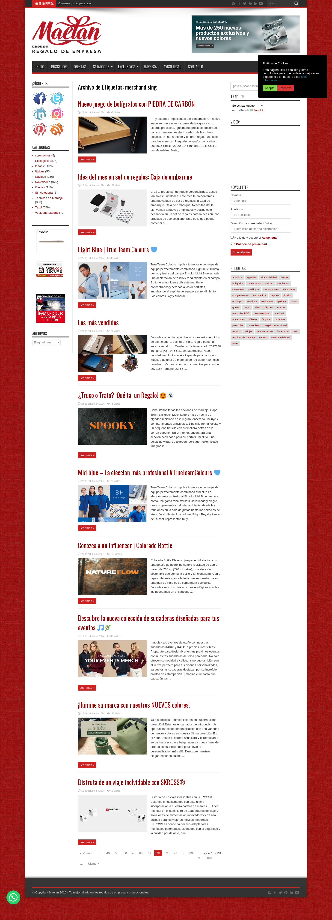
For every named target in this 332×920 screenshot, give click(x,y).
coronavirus (42, 155)
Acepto (270, 88)
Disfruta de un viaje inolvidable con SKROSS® (131, 782)
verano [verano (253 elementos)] (263, 337)
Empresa (150, 66)
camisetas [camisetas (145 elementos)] (283, 283)
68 (140, 853)
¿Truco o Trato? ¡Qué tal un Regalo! (126, 395)
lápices (39, 171)
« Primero (86, 853)
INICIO (40, 66)
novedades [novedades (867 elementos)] (238, 319)
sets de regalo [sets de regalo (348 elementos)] (265, 331)
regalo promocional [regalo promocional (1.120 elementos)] (276, 325)
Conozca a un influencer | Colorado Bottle (125, 545)
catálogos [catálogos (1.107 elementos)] (253, 289)
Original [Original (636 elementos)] (266, 319)
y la (233, 244)
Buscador (59, 66)
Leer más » (87, 159)
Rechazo (285, 88)
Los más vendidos (98, 322)
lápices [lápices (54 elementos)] (269, 307)
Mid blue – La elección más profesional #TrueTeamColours (149, 472)
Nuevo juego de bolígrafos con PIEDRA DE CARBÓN (136, 103)
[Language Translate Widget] (247, 105)
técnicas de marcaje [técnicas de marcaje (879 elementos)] (243, 337)
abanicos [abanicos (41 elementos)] (237, 277)
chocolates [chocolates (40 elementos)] (289, 289)
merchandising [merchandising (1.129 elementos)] (262, 313)
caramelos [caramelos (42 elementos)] (238, 289)
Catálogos (103, 66)
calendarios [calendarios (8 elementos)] (254, 283)
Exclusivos (128, 66)
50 (116, 853)
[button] (13, 897)
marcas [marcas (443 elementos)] (281, 307)
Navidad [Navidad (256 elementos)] (279, 313)
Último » (93, 863)
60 (125, 853)
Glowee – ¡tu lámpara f (72, 3)
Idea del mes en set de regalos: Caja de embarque (135, 176)
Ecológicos (42, 160)
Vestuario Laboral (46, 212)
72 (175, 853)
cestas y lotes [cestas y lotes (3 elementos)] (271, 289)
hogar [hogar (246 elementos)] (247, 307)
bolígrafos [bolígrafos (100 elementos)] (237, 283)
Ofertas (80, 66)
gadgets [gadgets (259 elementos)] (281, 301)
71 (166, 853)
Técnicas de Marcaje (49, 198)
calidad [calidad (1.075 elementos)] (269, 283)
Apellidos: (237, 209)
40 (108, 853)
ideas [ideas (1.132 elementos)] (258, 307)
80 (191, 853)
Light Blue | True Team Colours (117, 249)
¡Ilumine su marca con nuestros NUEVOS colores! (134, 705)
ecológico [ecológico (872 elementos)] (237, 301)
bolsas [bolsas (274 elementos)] (284, 277)
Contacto (195, 66)
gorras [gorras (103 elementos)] (236, 307)
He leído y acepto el (248, 237)
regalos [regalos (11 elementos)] (236, 331)
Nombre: (236, 195)
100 (209, 858)
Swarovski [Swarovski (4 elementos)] (282, 331)
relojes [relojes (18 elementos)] (248, 331)
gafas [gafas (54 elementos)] (294, 301)
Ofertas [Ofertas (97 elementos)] (253, 319)
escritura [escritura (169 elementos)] (252, 301)
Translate (254, 110)
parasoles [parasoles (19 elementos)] (237, 325)
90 (199, 858)
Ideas (38, 166)
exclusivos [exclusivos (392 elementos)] (267, 301)
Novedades (42, 182)
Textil (38, 207)
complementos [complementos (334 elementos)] (240, 295)
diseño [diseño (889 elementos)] (287, 295)
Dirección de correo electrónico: (252, 223)
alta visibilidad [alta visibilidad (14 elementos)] (269, 277)
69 (149, 853)
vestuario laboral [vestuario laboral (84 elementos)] (280, 337)
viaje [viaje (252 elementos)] (235, 343)
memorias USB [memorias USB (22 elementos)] (240, 313)
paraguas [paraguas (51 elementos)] (280, 319)
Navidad (40, 176)
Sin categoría (44, 192)
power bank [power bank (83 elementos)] (254, 325)
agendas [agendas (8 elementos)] (252, 277)
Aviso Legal (172, 66)
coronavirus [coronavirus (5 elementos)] (259, 295)
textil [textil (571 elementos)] (295, 331)
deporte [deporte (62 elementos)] (275, 295)
